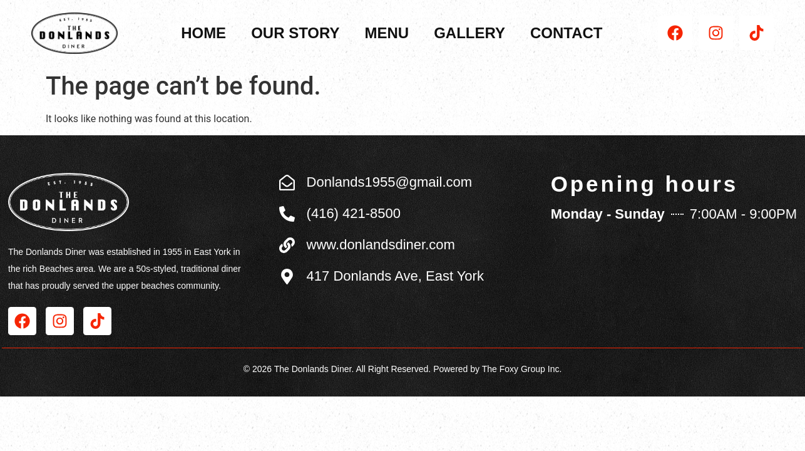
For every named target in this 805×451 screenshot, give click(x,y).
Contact (566, 32)
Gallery (469, 32)
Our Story (295, 32)
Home (203, 32)
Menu (386, 32)
